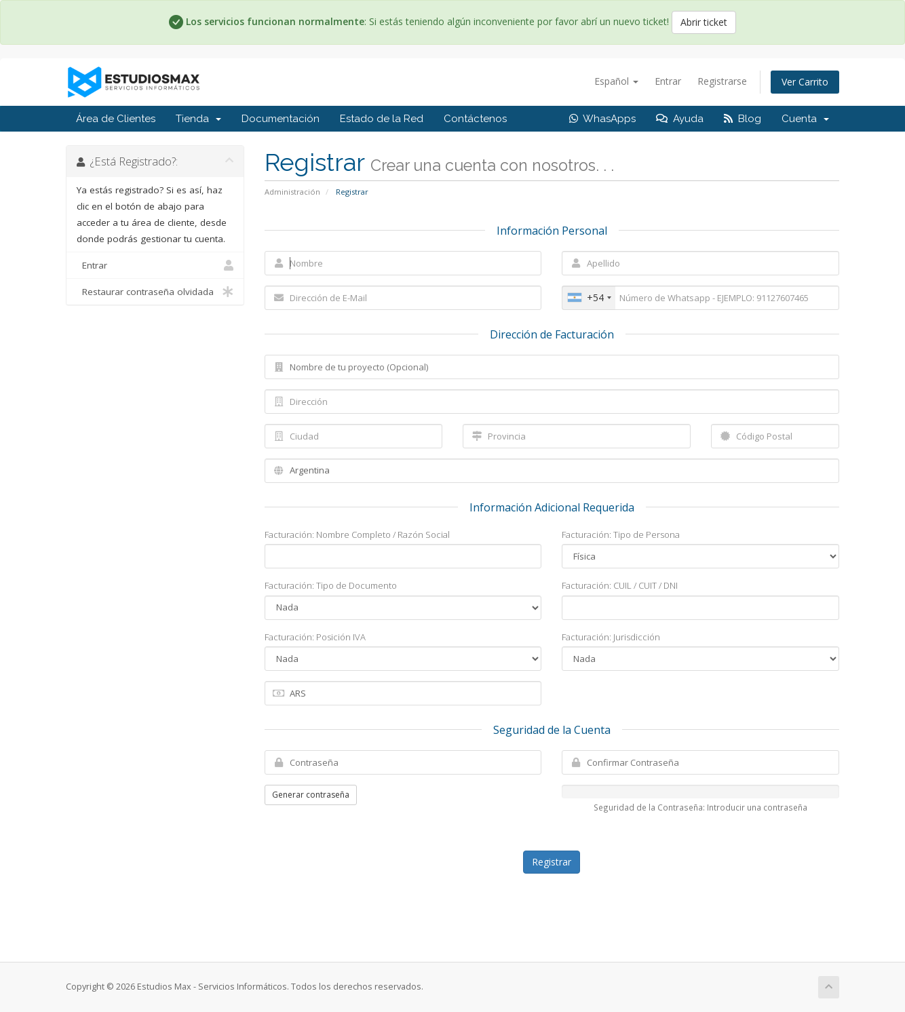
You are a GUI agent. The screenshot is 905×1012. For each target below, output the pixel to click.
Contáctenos (475, 119)
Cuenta (805, 119)
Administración (292, 192)
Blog (742, 119)
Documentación (281, 119)
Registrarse (722, 81)
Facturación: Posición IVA (315, 637)
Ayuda (680, 119)
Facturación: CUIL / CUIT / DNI (620, 585)
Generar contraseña (310, 794)
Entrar (668, 81)
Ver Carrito (805, 81)
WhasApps (602, 119)
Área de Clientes (115, 119)
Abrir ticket (703, 22)
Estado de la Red (381, 119)
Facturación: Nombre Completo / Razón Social (357, 534)
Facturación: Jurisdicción (611, 637)
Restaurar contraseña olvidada (155, 292)
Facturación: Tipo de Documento (331, 585)
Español (616, 81)
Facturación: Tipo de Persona (621, 534)
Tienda (198, 119)
